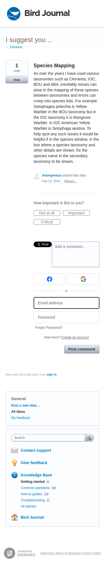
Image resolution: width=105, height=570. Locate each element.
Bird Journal (32, 517)
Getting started (33, 482)
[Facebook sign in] (50, 279)
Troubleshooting (33, 500)
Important (79, 213)
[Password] (66, 317)
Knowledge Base (36, 475)
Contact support (36, 450)
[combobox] (49, 438)
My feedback (20, 418)
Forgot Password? (48, 328)
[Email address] (66, 303)
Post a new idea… (25, 405)
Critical (50, 222)
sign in (52, 374)
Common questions (35, 488)
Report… (70, 181)
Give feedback (34, 462)
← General (14, 47)
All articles (28, 506)
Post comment (81, 349)
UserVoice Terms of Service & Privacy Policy (70, 553)
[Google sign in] (84, 279)
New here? (66, 337)
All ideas (18, 412)
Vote (16, 80)
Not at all (49, 213)
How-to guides (31, 494)
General (18, 399)
